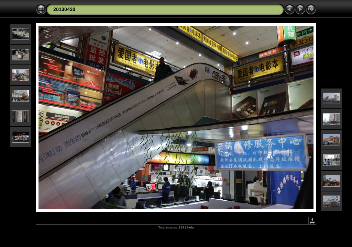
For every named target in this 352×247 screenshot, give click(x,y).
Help (190, 227)
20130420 (64, 9)
